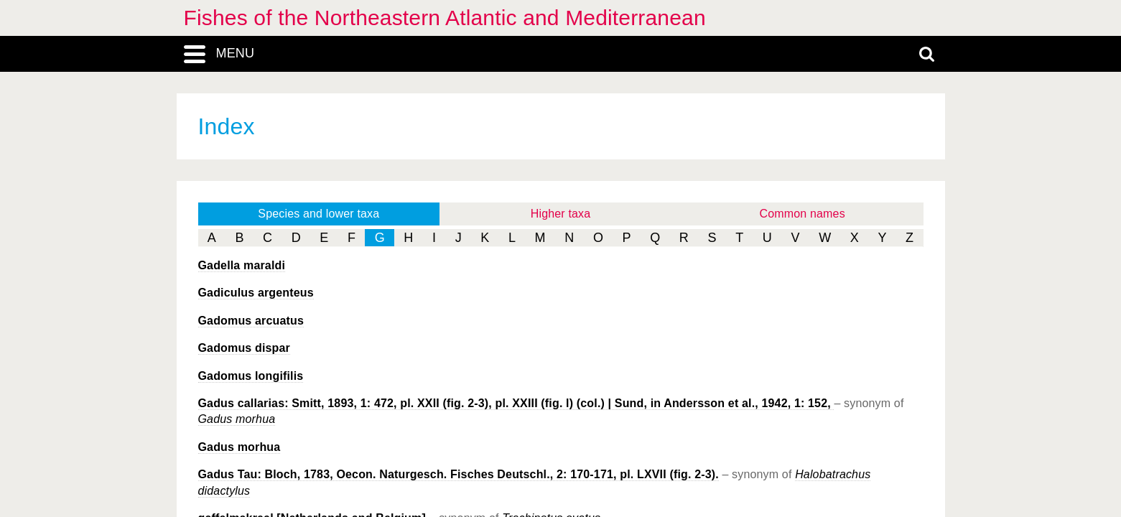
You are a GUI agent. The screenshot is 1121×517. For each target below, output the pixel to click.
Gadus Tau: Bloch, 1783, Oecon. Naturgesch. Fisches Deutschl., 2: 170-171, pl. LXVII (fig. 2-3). (458, 474)
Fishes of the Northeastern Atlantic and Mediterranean (445, 17)
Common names (802, 214)
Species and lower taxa (318, 214)
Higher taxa (561, 214)
